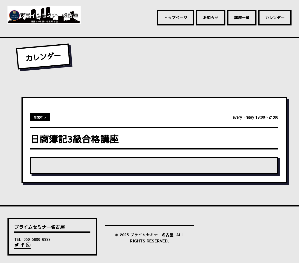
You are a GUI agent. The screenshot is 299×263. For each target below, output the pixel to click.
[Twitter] (17, 246)
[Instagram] (28, 246)
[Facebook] (23, 246)
